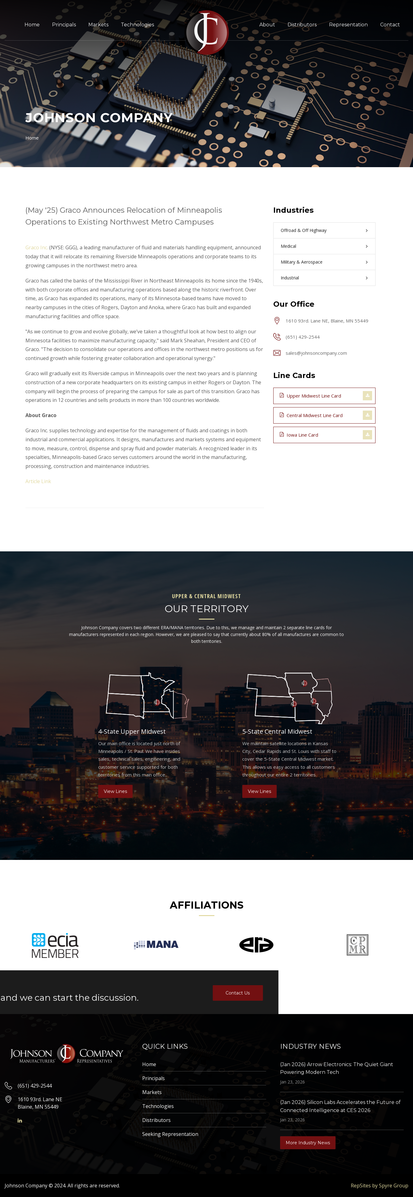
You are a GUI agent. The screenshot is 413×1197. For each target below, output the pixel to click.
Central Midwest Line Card (311, 415)
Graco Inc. (36, 247)
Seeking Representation (170, 1134)
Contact (390, 25)
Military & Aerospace (302, 262)
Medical (288, 246)
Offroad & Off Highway (304, 230)
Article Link (38, 481)
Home (32, 25)
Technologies (137, 25)
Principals (64, 25)
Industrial (290, 278)
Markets (98, 25)
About (267, 25)
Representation (348, 25)
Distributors (302, 25)
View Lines (115, 791)
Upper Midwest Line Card (310, 395)
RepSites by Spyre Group (379, 1185)
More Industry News (308, 1143)
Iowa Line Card (299, 434)
